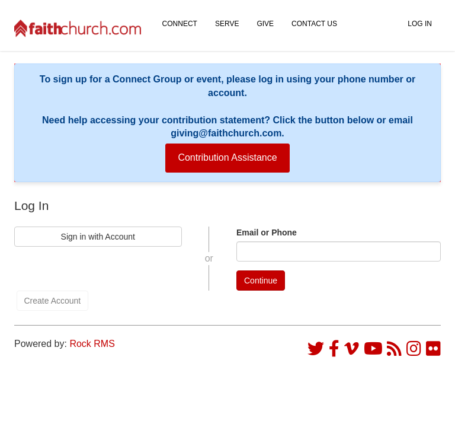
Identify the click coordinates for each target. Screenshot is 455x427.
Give (265, 24)
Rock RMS (91, 344)
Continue (260, 280)
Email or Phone (266, 232)
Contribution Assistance (227, 157)
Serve (227, 24)
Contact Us (314, 24)
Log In (420, 24)
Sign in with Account (98, 236)
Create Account (52, 300)
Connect (179, 24)
